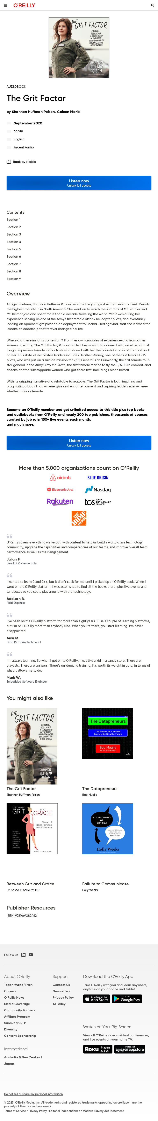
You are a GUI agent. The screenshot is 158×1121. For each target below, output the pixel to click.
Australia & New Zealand (23, 1057)
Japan (9, 1063)
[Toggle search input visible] (153, 5)
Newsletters (61, 991)
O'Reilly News (14, 997)
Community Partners (19, 1010)
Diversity (10, 1029)
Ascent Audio (24, 147)
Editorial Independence (64, 1111)
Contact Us (61, 985)
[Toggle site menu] (5, 5)
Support (60, 976)
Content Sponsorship (20, 1036)
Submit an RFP (15, 1023)
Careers (10, 991)
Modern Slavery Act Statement (103, 1111)
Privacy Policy (63, 997)
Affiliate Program (17, 1016)
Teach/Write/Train (18, 985)
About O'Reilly (17, 976)
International (16, 1048)
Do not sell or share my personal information (33, 1094)
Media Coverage (17, 1004)
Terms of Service (15, 1111)
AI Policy (59, 1004)
